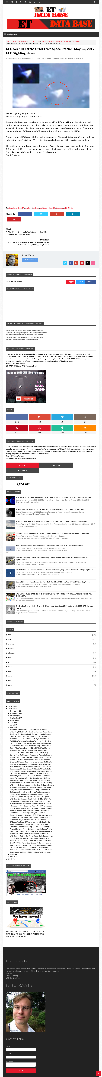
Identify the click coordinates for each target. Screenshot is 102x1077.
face (9, 642)
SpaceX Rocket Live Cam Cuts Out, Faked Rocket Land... (31, 830)
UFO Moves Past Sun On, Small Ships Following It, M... (30, 823)
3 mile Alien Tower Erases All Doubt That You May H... (30, 732)
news (10, 660)
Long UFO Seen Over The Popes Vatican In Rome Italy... (30, 721)
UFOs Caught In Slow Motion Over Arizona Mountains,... (31, 716)
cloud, (31, 58)
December (14, 695)
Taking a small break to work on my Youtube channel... (30, 776)
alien (14, 41)
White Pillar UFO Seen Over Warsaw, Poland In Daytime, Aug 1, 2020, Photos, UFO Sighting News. (54, 554)
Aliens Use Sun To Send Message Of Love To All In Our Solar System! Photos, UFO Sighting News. (54, 482)
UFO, (77, 58)
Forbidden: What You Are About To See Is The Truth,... (30, 725)
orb (9, 665)
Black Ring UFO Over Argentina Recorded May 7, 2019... (31, 788)
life (9, 646)
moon (10, 651)
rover (10, 669)
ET (29, 41)
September (14, 702)
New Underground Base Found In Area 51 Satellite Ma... (31, 751)
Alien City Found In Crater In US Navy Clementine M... (30, 723)
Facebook (90, 271)
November (14, 698)
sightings (51, 41)
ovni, (43, 58)
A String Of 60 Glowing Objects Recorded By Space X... (30, 749)
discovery (11, 637)
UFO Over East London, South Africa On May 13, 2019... (30, 783)
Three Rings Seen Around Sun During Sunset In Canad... (31, 825)
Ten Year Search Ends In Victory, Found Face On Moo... (30, 795)
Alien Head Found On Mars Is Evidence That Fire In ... (30, 818)
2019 (10, 693)
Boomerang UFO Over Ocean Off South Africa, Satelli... (30, 753)
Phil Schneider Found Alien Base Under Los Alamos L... (30, 809)
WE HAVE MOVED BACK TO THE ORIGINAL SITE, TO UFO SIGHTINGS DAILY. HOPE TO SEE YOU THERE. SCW (25, 918)
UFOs (78, 41)
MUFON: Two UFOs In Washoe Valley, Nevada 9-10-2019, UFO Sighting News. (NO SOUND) (52, 506)
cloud (25, 41)
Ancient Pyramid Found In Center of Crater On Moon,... (30, 760)
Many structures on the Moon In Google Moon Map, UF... (31, 774)
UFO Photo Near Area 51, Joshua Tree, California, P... (29, 832)
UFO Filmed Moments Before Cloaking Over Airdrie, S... (31, 755)
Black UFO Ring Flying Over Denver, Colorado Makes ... (30, 827)
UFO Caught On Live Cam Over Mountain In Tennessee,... (31, 820)
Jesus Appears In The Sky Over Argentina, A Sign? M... (30, 781)
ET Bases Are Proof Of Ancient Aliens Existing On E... (30, 806)
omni (33, 41)
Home (9, 41)
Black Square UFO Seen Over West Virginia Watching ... (31, 730)
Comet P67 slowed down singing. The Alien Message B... (31, 811)
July (12, 707)
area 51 (11, 628)
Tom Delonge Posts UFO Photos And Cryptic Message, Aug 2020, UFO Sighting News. (50, 530)
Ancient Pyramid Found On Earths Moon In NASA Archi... (31, 813)
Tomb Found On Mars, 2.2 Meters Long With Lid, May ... (30, 836)
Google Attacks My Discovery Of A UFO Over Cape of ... (31, 799)
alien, (22, 58)
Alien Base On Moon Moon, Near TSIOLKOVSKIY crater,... (31, 767)
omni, (39, 58)
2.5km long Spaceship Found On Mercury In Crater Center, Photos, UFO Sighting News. (50, 494)
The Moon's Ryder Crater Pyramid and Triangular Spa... (30, 714)
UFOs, (81, 58)
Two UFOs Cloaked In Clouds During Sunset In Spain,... (30, 718)
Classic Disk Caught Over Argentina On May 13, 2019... (30, 779)
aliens (20, 41)
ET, (35, 58)
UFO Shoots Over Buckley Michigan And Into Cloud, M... (31, 728)
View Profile (30, 249)
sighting (44, 41)
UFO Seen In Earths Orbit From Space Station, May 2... (30, 737)
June (12, 709)
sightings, (55, 58)
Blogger (70, 271)
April (12, 839)
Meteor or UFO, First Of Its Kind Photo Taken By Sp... (30, 804)
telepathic (59, 41)
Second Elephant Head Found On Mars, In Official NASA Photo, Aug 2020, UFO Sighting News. (53, 566)
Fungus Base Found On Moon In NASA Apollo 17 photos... (31, 816)
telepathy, (72, 58)
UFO (73, 41)
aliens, (26, 58)
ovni (38, 41)
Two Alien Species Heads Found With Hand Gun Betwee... (31, 834)
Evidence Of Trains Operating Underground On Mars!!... (31, 746)
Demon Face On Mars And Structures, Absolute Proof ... (31, 739)
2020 (10, 691)
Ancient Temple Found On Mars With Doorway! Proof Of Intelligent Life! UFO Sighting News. (53, 518)
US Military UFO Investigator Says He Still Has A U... (29, 797)
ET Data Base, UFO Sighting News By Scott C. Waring (22, 1075)
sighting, (48, 58)
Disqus (80, 271)
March (13, 841)
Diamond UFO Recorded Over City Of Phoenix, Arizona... (31, 802)
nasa (10, 656)
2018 (10, 843)
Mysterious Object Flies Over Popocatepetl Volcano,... (30, 765)
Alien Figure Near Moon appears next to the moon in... (30, 744)
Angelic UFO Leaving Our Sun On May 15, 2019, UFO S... (31, 742)
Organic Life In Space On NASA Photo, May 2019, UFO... (30, 786)
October (13, 700)
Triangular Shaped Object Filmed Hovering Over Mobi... (31, 772)
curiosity (11, 633)
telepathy (67, 41)
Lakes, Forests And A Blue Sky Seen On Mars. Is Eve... (30, 762)
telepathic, (64, 58)
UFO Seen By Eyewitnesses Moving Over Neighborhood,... (32, 769)
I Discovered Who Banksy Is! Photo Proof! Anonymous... (31, 790)
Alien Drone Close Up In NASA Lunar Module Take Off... (30, 735)
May (12, 712)
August (13, 705)
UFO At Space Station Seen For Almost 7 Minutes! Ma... (31, 793)
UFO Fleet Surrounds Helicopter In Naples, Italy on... (30, 758)
